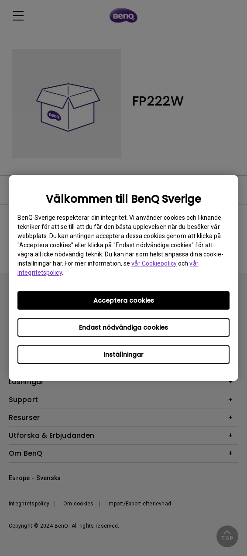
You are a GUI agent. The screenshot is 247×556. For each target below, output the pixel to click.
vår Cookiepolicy (154, 263)
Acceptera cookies (123, 300)
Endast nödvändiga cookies (123, 327)
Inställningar (123, 354)
